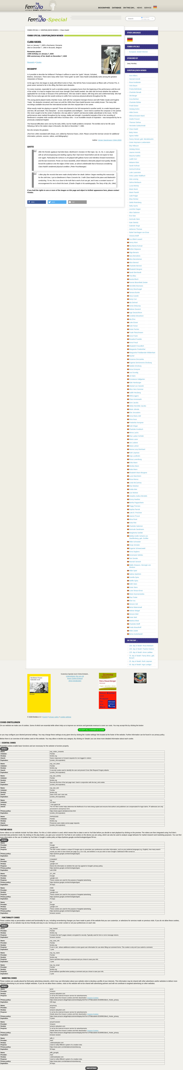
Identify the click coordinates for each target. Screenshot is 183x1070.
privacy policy (54, 717)
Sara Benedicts (134, 256)
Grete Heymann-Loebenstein (139, 142)
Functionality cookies (10, 917)
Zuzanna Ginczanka (136, 359)
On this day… (129, 8)
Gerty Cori (133, 299)
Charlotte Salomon (136, 526)
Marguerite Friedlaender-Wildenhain (142, 353)
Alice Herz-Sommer (136, 389)
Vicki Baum (133, 86)
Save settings (91, 1068)
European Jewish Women (49, 30)
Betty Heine (133, 132)
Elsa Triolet (133, 597)
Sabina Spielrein (135, 574)
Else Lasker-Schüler (136, 436)
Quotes (38, 62)
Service (147, 8)
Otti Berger (133, 96)
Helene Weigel (134, 611)
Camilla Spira (134, 577)
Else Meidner (134, 486)
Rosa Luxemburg (135, 459)
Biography (31, 62)
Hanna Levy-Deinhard (137, 449)
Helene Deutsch (135, 309)
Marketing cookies (8, 978)
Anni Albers (133, 76)
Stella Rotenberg (135, 202)
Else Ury (132, 601)
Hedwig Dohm (134, 109)
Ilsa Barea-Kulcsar (136, 246)
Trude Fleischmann (136, 332)
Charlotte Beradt (135, 92)
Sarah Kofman (134, 166)
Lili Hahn (132, 376)
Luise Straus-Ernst (136, 591)
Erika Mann (133, 463)
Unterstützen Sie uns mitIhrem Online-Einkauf (75, 678)
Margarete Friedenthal (137, 349)
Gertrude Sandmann (136, 529)
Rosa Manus (133, 479)
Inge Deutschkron (135, 312)
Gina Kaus (133, 419)
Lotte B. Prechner (135, 513)
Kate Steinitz (133, 222)
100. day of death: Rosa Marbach (141, 646)
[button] (36, 202)
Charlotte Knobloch (136, 429)
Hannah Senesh (135, 562)
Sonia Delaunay (135, 306)
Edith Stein (133, 584)
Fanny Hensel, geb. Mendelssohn (141, 139)
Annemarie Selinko (136, 555)
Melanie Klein (134, 162)
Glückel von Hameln (136, 386)
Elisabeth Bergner (135, 269)
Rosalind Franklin (135, 339)
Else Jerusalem (134, 412)
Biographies (104, 8)
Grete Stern (133, 587)
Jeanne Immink (134, 152)
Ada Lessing (133, 179)
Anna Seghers (134, 552)
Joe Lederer (133, 443)
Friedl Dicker (133, 106)
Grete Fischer (134, 329)
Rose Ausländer (135, 82)
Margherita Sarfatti (136, 533)
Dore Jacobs (133, 403)
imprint (45, 717)
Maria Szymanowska (136, 594)
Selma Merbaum (135, 182)
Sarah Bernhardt (135, 272)
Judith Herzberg (135, 393)
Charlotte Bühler (135, 102)
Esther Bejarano (135, 249)
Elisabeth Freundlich (136, 346)
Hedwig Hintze (134, 149)
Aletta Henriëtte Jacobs (137, 406)
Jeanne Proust (134, 516)
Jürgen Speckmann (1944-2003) (109, 140)
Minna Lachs (133, 433)
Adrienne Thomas (135, 229)
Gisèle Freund (134, 119)
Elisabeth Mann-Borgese (138, 473)
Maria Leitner (134, 446)
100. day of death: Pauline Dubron (141, 649)
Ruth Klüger (133, 426)
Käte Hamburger (135, 383)
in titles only (145, 19)
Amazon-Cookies (92, 998)
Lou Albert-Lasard (135, 239)
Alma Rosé (133, 519)
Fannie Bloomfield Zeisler (138, 282)
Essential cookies (8, 742)
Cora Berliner (134, 99)
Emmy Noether (134, 499)
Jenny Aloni (133, 242)
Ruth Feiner (133, 326)
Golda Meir (133, 489)
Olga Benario (134, 252)
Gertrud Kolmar (134, 169)
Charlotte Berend (135, 266)
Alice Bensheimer (135, 259)
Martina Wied (134, 621)
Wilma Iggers (134, 396)
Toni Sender (133, 558)
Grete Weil (133, 617)
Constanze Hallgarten (137, 379)
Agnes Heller (134, 136)
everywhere (145, 17)
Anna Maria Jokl (135, 416)
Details (4, 749)
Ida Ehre (132, 319)
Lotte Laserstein (135, 172)
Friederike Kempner (136, 423)
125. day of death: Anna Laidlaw (140, 652)
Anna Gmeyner (134, 369)
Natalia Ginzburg (135, 366)
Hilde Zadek (133, 631)
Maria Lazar (133, 439)
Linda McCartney (135, 483)
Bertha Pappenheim (136, 503)
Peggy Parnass (134, 506)
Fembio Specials (32, 30)
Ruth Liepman (134, 453)
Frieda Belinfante (135, 89)
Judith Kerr (133, 159)
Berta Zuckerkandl (136, 634)
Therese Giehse (135, 122)
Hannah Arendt (134, 79)
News (139, 8)
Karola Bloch (133, 279)
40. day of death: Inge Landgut (140, 664)
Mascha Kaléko (134, 156)
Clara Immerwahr (135, 399)
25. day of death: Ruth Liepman (140, 661)
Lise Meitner (133, 493)
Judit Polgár (133, 196)
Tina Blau (132, 276)
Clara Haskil (133, 129)
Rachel (131, 356)
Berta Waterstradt (135, 607)
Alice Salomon (134, 212)
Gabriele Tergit (134, 226)
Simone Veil (133, 604)
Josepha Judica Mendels (138, 496)
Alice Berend (133, 262)
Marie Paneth (134, 192)
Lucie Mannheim (135, 476)
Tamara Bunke (134, 292)
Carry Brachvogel (135, 289)
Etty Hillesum (134, 146)
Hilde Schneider (135, 542)
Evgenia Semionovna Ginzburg (140, 363)
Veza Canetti (133, 296)
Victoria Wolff (134, 236)
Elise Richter (133, 199)
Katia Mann (133, 469)
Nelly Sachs (133, 206)
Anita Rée (132, 523)
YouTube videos (6, 829)
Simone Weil (133, 614)
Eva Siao (132, 216)
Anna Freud (133, 342)
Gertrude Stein (134, 219)
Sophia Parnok (134, 509)
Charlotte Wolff (134, 624)
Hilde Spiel (133, 571)
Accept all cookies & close (91, 730)
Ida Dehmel (133, 302)
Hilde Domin (133, 112)
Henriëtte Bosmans (136, 286)
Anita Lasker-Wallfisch (137, 176)
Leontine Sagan (135, 209)
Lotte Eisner (133, 322)
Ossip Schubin (134, 545)
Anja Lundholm (134, 456)
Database (116, 8)
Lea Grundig (133, 372)
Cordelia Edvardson (136, 316)
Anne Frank (133, 336)
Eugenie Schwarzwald (137, 548)
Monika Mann (134, 466)
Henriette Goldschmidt (137, 126)
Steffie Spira (133, 581)
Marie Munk (133, 189)
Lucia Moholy (134, 186)
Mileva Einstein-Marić (137, 116)
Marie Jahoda (134, 409)
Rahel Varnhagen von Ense (139, 232)
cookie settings (65, 717)
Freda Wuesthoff (135, 627)
